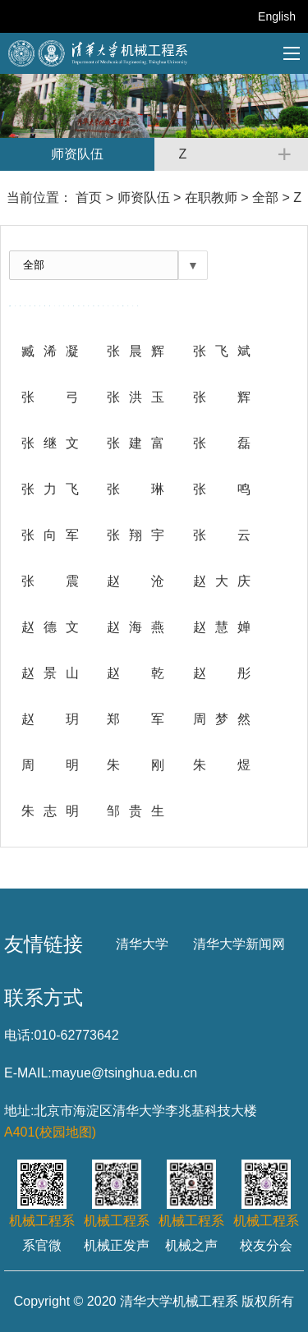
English (277, 16)
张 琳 (135, 489)
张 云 (222, 535)
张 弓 (50, 397)
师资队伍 (143, 197)
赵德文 (50, 627)
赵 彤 (222, 673)
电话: (19, 1035)
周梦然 (222, 719)
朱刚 (135, 765)
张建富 (135, 443)
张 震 (50, 581)
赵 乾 (135, 673)
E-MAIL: (28, 1073)
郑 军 (135, 719)
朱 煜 (222, 765)
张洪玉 (135, 397)
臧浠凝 (50, 351)
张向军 (50, 535)
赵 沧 (135, 581)
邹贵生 (135, 811)
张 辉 (222, 397)
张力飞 (50, 489)
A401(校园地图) (50, 1132)
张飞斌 (222, 351)
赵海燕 (135, 627)
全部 (265, 197)
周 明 (50, 765)
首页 (89, 197)
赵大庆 (222, 581)
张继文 (50, 443)
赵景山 (50, 673)
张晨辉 (135, 351)
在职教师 (211, 197)
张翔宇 (135, 535)
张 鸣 (222, 489)
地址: (19, 1111)
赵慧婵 (222, 627)
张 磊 (222, 443)
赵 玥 (50, 719)
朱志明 (50, 811)
